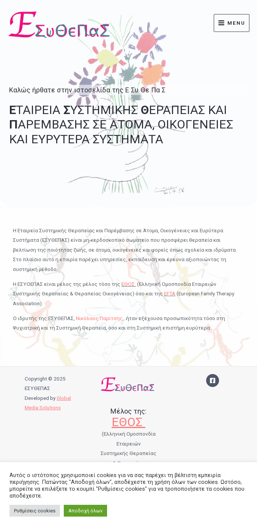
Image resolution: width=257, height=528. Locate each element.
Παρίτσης (111, 318)
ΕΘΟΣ (128, 284)
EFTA (169, 293)
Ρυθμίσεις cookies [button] (34, 511)
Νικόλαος (88, 318)
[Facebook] (212, 380)
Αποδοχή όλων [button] (85, 511)
